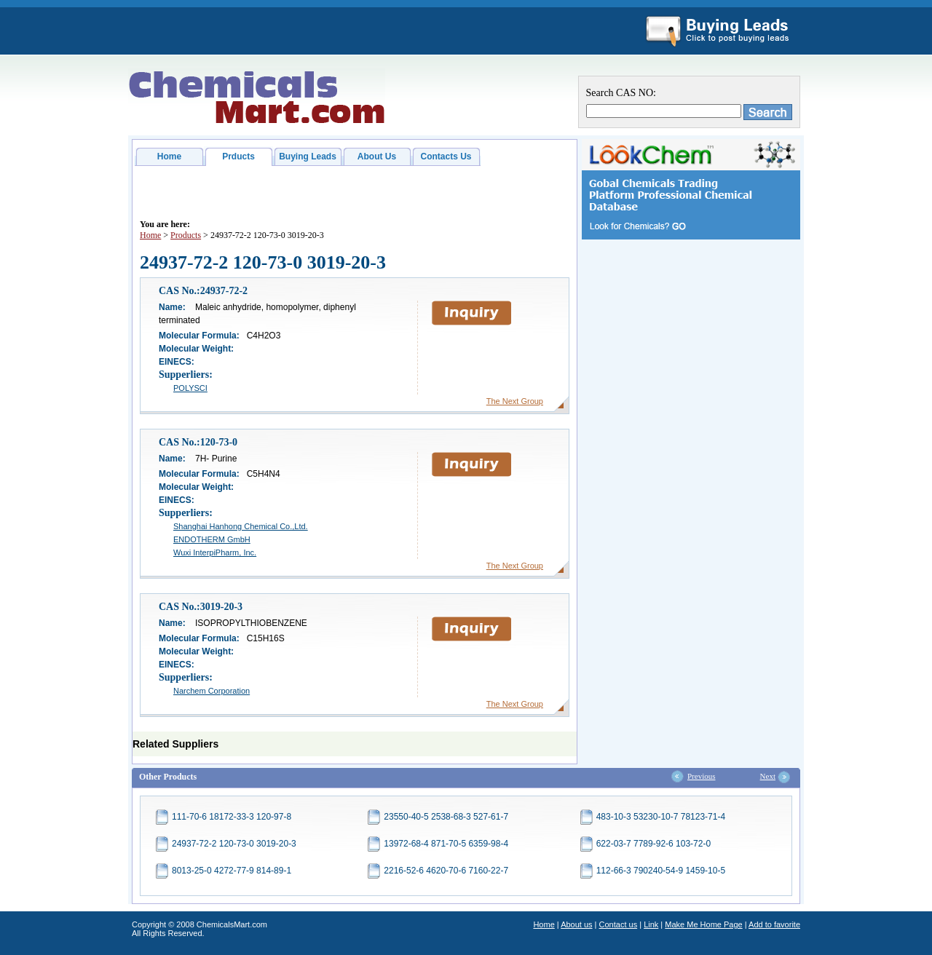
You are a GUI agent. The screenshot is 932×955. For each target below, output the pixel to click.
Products (185, 235)
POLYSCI (190, 388)
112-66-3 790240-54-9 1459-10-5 (660, 870)
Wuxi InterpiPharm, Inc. (214, 552)
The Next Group (514, 401)
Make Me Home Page (703, 924)
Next (767, 776)
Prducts (238, 156)
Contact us (618, 924)
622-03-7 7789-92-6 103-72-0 (653, 844)
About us (576, 924)
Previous (701, 776)
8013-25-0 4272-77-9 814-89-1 (231, 870)
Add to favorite (774, 924)
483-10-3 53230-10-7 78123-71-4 (660, 817)
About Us (377, 156)
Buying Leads (307, 156)
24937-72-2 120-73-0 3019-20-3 (234, 844)
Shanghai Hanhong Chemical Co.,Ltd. (240, 526)
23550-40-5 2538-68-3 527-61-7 (446, 817)
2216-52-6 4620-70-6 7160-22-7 (446, 870)
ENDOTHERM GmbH (211, 539)
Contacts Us (445, 156)
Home (169, 156)
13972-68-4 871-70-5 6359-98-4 (446, 844)
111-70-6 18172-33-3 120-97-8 (231, 817)
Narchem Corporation (211, 690)
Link (651, 924)
